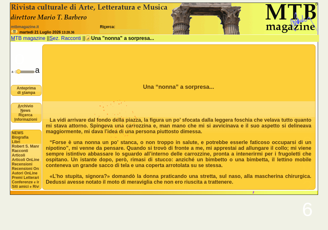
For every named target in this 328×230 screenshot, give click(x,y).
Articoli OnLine (25, 159)
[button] (14, 31)
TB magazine (28, 38)
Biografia (20, 137)
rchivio (25, 106)
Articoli (18, 155)
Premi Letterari (25, 177)
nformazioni (25, 119)
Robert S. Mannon (25, 146)
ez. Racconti (65, 38)
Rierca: (124, 29)
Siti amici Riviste (25, 186)
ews (25, 110)
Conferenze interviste (25, 182)
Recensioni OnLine (25, 168)
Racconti (20, 151)
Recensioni (22, 164)
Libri (16, 142)
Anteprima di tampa (26, 90)
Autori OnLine (24, 173)
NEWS (17, 133)
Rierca (25, 115)
